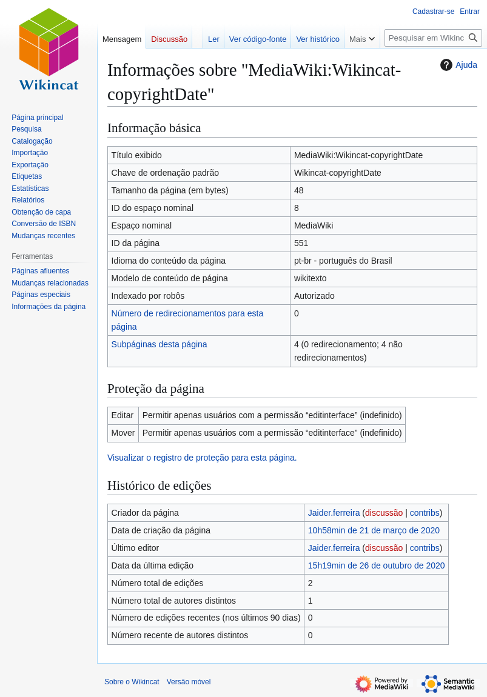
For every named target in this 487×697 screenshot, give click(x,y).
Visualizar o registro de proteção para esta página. (202, 457)
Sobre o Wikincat (132, 682)
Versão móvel (189, 682)
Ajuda (457, 65)
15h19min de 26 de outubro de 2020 (376, 565)
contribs (425, 513)
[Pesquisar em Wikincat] (433, 38)
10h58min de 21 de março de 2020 (374, 530)
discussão (384, 513)
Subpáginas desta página (159, 344)
